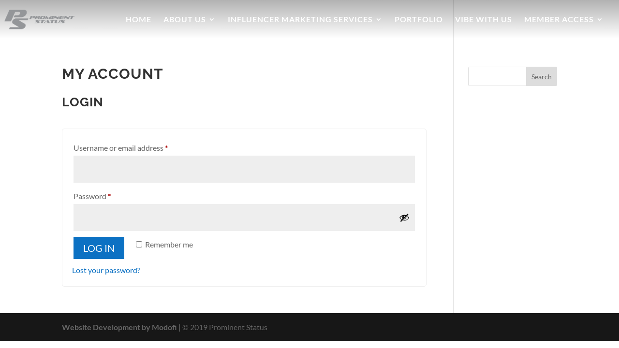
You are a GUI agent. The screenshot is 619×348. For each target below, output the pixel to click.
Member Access (559, 20)
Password (107, 194)
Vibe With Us (483, 20)
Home (138, 20)
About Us (184, 20)
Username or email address (136, 146)
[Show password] (404, 217)
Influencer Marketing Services (300, 20)
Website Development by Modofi (119, 327)
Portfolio (419, 20)
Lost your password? (106, 270)
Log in (99, 248)
